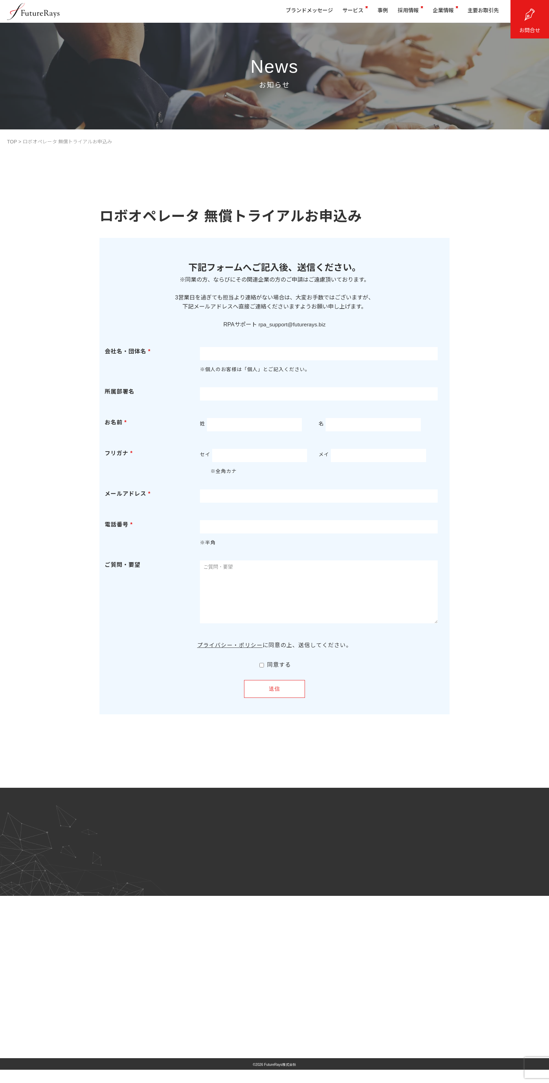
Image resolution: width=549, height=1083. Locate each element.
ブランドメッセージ (294, 13)
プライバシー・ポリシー (230, 656)
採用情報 (402, 13)
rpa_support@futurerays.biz (292, 324)
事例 (372, 13)
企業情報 (440, 13)
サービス (342, 13)
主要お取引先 (480, 13)
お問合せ (529, 30)
